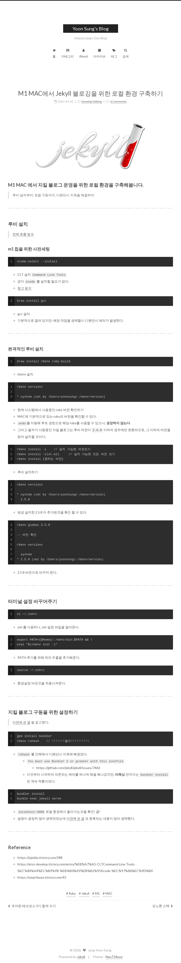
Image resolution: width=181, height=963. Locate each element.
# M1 (96, 891)
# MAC (107, 891)
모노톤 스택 (162, 904)
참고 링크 (24, 288)
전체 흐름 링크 (23, 234)
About (83, 53)
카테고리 (68, 53)
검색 (126, 53)
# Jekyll (84, 891)
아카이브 (99, 53)
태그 (114, 53)
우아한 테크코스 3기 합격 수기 (32, 904)
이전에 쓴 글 (21, 721)
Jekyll (81, 955)
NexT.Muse (114, 955)
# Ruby (71, 891)
